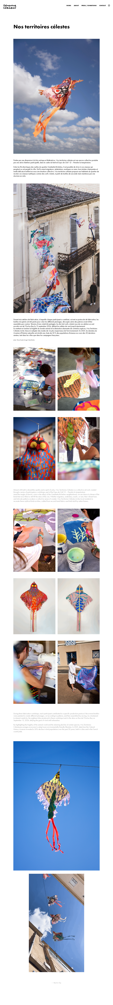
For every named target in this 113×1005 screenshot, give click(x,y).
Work (68, 5)
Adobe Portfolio (60, 998)
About (76, 5)
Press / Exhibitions (89, 5)
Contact (102, 5)
